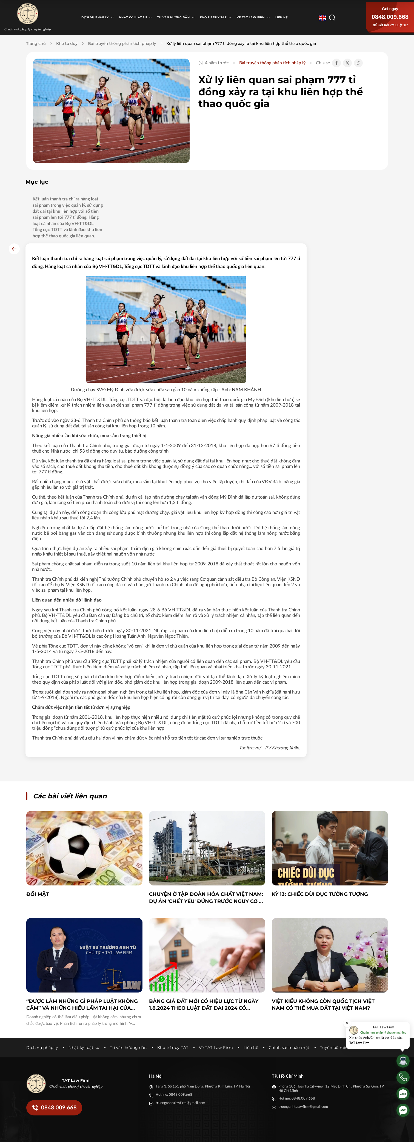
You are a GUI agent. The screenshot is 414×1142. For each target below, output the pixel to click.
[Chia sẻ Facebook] (336, 63)
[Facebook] (320, 1133)
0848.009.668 (390, 16)
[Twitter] (330, 1133)
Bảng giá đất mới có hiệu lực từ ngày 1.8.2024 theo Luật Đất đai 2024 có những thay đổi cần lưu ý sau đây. (203, 956)
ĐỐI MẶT (37, 846)
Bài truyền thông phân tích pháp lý (122, 43)
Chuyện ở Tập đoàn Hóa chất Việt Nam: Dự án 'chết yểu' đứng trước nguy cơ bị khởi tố (206, 849)
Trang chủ (36, 43)
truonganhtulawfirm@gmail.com (180, 1054)
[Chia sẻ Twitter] (347, 63)
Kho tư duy (67, 43)
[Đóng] (347, 1023)
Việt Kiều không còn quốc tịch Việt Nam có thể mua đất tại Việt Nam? (323, 956)
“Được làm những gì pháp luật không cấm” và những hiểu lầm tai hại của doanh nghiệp (82, 956)
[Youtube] (349, 1133)
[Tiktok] (339, 1133)
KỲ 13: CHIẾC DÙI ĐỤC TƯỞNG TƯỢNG (320, 846)
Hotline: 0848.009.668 (174, 1046)
